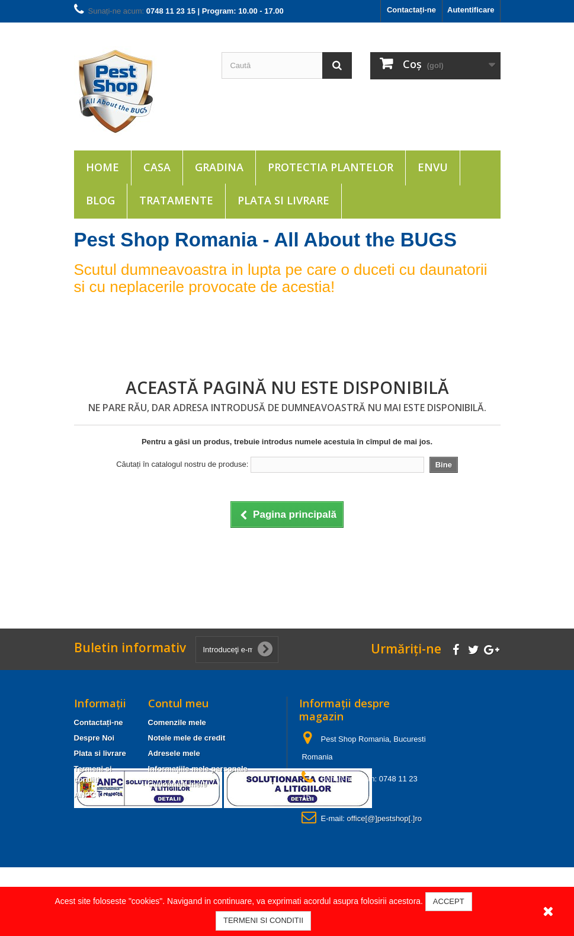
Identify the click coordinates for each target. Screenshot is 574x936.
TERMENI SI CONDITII (263, 920)
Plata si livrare (283, 200)
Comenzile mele (177, 722)
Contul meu (178, 703)
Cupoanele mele (177, 784)
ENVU (433, 167)
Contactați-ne (411, 9)
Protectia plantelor (330, 167)
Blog (100, 200)
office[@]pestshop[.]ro (384, 818)
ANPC (85, 794)
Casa (157, 167)
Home (102, 167)
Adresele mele (174, 753)
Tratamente (176, 200)
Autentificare (470, 9)
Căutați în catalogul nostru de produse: (182, 464)
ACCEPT (448, 901)
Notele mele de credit (187, 737)
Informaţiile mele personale (198, 768)
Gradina (219, 167)
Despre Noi (94, 737)
